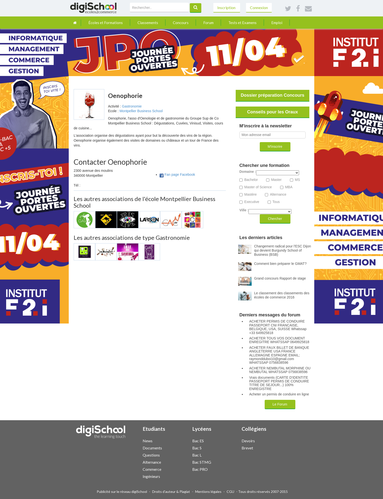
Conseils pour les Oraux (272, 111)
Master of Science (258, 187)
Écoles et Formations (105, 22)
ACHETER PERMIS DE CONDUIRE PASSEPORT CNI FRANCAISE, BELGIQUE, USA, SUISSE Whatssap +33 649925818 (277, 327)
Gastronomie (132, 106)
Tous (276, 202)
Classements (147, 22)
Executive (251, 202)
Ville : (243, 210)
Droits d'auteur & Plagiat (171, 491)
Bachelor (251, 180)
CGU (230, 491)
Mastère (250, 194)
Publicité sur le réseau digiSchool (122, 491)
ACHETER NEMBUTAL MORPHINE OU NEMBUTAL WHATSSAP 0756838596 (280, 370)
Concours (181, 22)
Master (276, 180)
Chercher (275, 219)
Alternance (278, 194)
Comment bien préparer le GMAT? (280, 264)
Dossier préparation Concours (272, 95)
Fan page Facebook (179, 174)
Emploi (276, 22)
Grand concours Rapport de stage (280, 278)
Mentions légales (208, 491)
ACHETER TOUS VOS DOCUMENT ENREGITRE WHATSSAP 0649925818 (279, 340)
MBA (288, 187)
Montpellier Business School (141, 111)
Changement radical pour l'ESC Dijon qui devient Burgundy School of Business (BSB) (282, 250)
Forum (208, 22)
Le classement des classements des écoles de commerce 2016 (281, 295)
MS (297, 180)
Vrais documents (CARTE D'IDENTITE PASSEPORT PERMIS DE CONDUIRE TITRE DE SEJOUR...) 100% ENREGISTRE (279, 383)
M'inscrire (275, 146)
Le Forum (280, 404)
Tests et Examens (242, 22)
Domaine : (247, 172)
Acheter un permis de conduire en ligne (279, 394)
